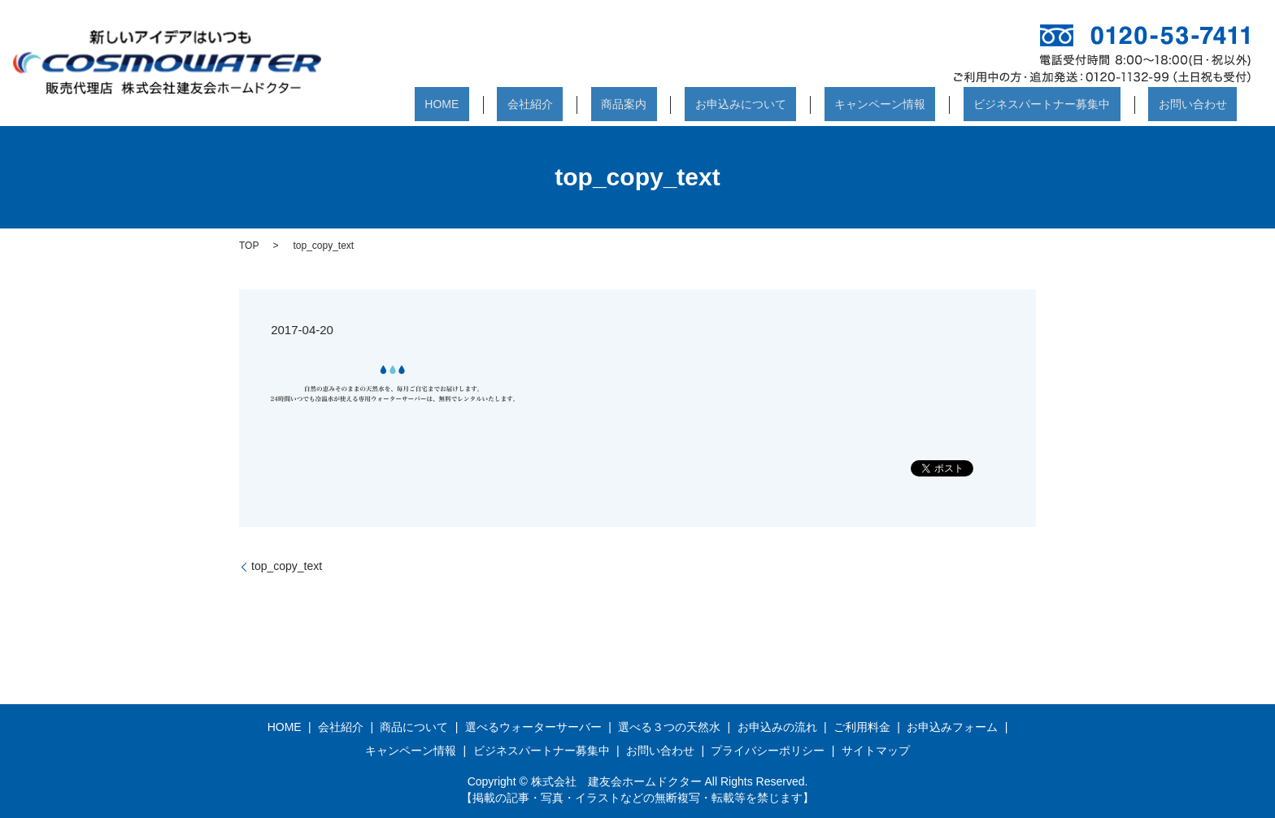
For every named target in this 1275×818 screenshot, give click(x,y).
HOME (573, 106)
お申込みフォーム (952, 726)
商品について (414, 726)
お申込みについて (810, 106)
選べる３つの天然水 (669, 726)
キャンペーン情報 (930, 106)
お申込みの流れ (777, 726)
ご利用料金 (861, 726)
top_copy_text (286, 565)
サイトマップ (876, 750)
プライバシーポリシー (768, 750)
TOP (249, 245)
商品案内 (715, 106)
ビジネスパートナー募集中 (1072, 106)
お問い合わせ (1202, 106)
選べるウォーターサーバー (533, 726)
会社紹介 (641, 106)
